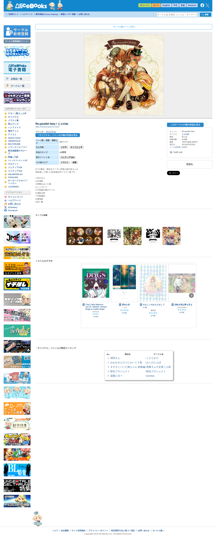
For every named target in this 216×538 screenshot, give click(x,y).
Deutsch (192, 5)
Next (191, 295)
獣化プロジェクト (120, 371)
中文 (175, 5)
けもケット (13, 164)
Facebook (13, 210)
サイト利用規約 (78, 530)
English (166, 5)
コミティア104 (67, 157)
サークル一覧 (15, 86)
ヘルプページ (26, 14)
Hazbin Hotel (14, 138)
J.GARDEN (13, 187)
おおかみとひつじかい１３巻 (126, 362)
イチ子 (64, 147)
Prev (86, 295)
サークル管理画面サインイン (17, 41)
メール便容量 (175, 147)
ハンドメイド (14, 127)
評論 (10, 157)
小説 (16, 157)
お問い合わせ (84, 14)
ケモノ (11, 113)
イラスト (65, 162)
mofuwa (95, 312)
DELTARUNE (14, 144)
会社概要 (65, 530)
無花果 (153, 310)
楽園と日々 (116, 375)
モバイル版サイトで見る (124, 27)
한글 (183, 5)
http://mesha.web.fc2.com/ (47, 127)
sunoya (150, 375)
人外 (24, 113)
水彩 (74, 162)
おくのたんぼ (153, 362)
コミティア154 (15, 171)
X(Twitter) (12, 207)
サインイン (145, 5)
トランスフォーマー (17, 147)
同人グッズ (13, 124)
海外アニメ (13, 131)
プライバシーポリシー (98, 530)
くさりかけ (152, 358)
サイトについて (15, 197)
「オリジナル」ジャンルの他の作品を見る (57, 135)
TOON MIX (13, 177)
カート (156, 5)
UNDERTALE (14, 141)
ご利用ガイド (12, 14)
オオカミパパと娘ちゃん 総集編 (127, 366)
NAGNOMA (181, 307)
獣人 (18, 113)
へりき (124, 308)
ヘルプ (55, 530)
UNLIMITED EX (15, 174)
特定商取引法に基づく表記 (123, 530)
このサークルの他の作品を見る (185, 124)
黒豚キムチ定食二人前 (158, 366)
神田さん (115, 358)
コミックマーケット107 (17, 160)
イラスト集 (13, 120)
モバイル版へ (158, 530)
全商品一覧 (14, 79)
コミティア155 (15, 167)
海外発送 (47, 14)
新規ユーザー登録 (68, 14)
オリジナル (13, 117)
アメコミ (12, 134)
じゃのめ (185, 134)
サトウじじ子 (76, 147)
